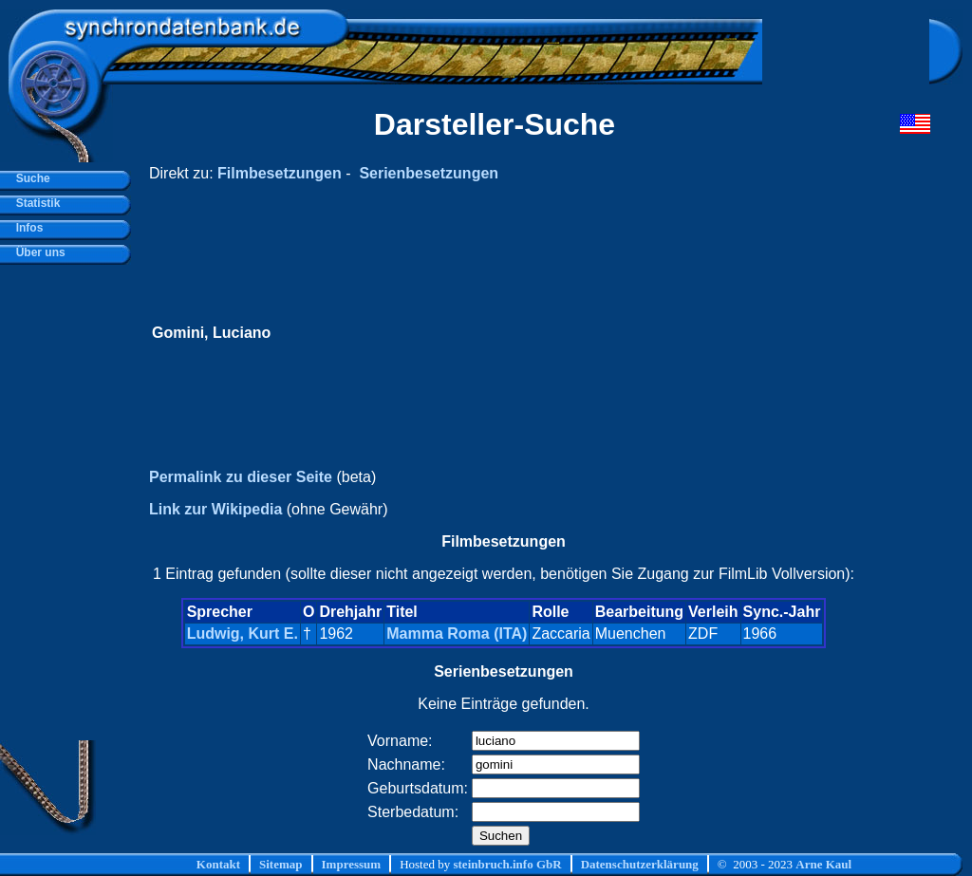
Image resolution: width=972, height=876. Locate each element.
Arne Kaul (823, 864)
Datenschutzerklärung (640, 864)
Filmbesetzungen (279, 173)
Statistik (34, 203)
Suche (29, 178)
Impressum (352, 864)
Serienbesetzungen (428, 173)
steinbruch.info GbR (507, 864)
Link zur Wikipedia (215, 509)
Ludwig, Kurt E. (242, 633)
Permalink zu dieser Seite (240, 477)
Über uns (37, 252)
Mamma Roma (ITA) (456, 633)
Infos (26, 227)
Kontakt (218, 864)
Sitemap (281, 864)
